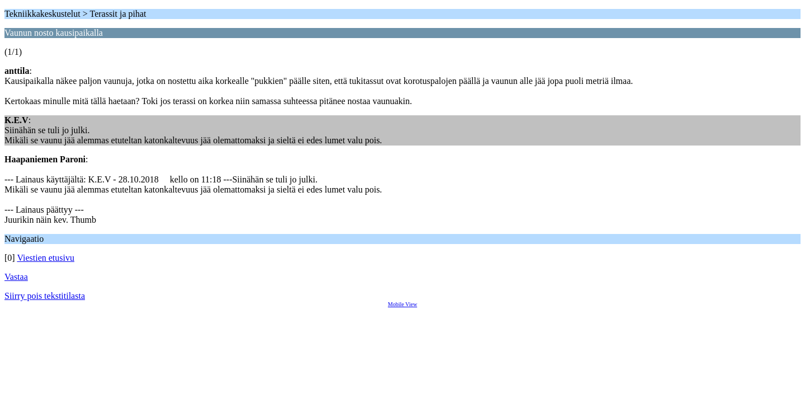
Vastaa (16, 277)
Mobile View (402, 304)
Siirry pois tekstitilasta (44, 296)
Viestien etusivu (45, 258)
